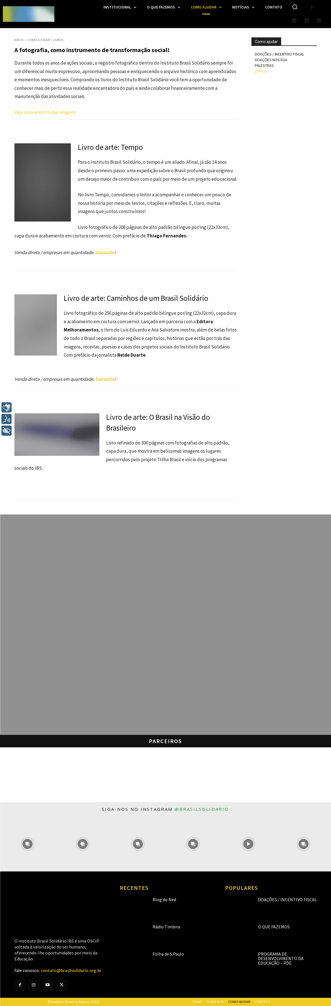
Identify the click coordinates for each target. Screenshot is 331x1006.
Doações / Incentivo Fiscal (287, 899)
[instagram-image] (27, 843)
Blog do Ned (164, 899)
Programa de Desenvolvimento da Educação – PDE (281, 958)
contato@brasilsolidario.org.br (71, 970)
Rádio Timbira (166, 927)
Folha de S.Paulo (168, 954)
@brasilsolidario (202, 809)
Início (19, 40)
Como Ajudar (38, 40)
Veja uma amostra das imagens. (45, 112)
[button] (295, 7)
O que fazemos (274, 927)
